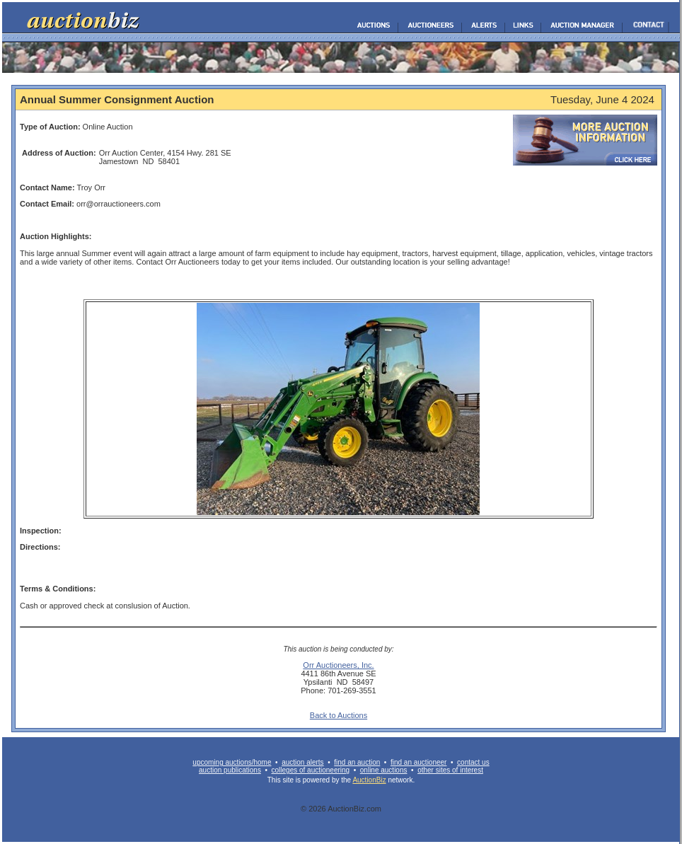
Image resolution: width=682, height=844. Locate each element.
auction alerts (302, 762)
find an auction (357, 762)
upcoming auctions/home (231, 762)
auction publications (230, 770)
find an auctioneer (419, 762)
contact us (473, 762)
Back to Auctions (338, 715)
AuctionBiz (369, 780)
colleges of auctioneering (311, 770)
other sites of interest (450, 770)
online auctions (384, 770)
